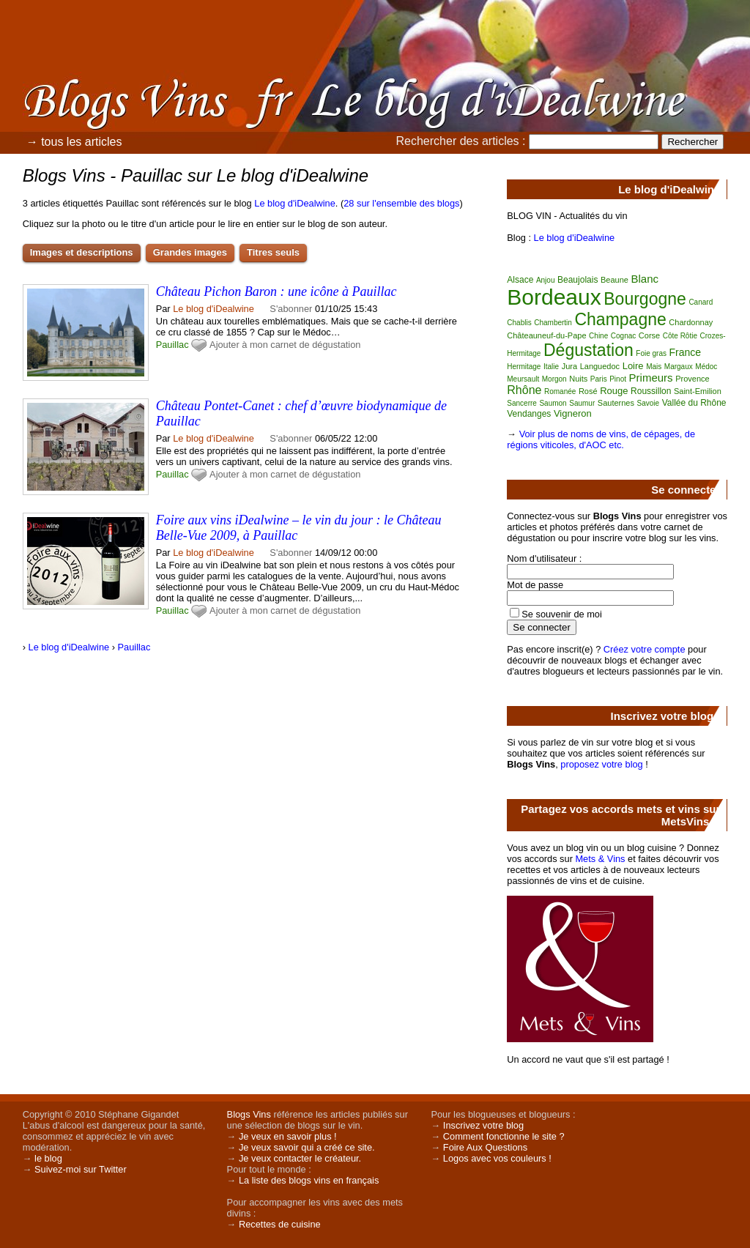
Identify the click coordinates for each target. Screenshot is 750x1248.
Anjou (545, 280)
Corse (649, 335)
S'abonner (291, 308)
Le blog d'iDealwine (294, 203)
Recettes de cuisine (280, 1224)
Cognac (623, 336)
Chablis (519, 323)
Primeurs (651, 377)
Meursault (523, 379)
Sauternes (616, 402)
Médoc (706, 367)
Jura (569, 366)
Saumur (582, 403)
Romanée (560, 391)
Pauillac (172, 344)
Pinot (617, 379)
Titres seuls (273, 252)
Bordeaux (554, 297)
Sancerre (522, 403)
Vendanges (529, 414)
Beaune (614, 279)
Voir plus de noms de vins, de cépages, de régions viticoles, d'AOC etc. (601, 439)
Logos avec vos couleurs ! (497, 1158)
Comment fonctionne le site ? (504, 1136)
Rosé (588, 391)
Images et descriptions (81, 252)
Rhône (524, 390)
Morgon (554, 379)
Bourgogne (645, 298)
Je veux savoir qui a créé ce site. (307, 1147)
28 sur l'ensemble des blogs (401, 203)
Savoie (648, 403)
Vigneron (573, 413)
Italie (551, 367)
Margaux (678, 367)
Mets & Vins (600, 858)
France (685, 352)
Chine (598, 336)
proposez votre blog (601, 764)
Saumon (552, 403)
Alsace (520, 280)
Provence (692, 378)
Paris (598, 379)
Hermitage (524, 367)
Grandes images (190, 252)
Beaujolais (577, 280)
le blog (48, 1158)
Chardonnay (691, 322)
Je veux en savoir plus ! (288, 1136)
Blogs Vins (249, 1114)
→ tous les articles (74, 141)
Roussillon (651, 391)
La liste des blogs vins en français (309, 1180)
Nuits (578, 378)
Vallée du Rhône (694, 403)
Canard (700, 302)
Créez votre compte (645, 649)
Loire (633, 365)
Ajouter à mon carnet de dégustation (284, 344)
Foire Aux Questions (485, 1147)
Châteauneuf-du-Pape (546, 335)
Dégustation (588, 350)
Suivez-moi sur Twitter (80, 1169)
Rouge (614, 390)
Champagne (620, 319)
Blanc (644, 278)
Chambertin (553, 323)
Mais (653, 367)
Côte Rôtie (680, 336)
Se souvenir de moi (561, 614)
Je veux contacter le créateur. (300, 1158)
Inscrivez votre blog (483, 1125)
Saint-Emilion (697, 391)
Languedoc (600, 366)
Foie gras (651, 353)
